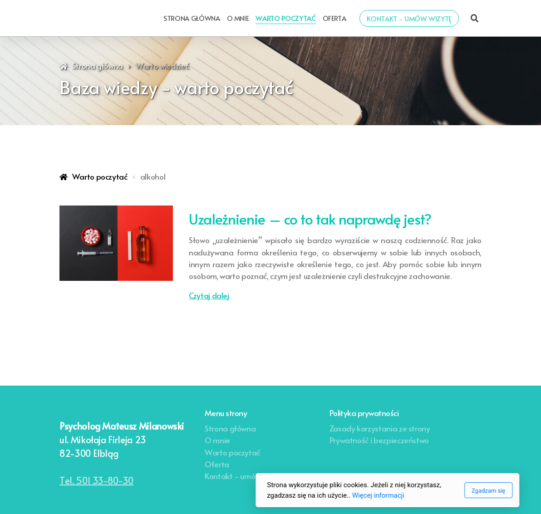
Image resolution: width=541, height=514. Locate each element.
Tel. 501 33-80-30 (96, 480)
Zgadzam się (371, 490)
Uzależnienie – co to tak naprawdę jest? (310, 219)
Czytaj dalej (209, 295)
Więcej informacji (261, 495)
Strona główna (97, 65)
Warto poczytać (100, 176)
